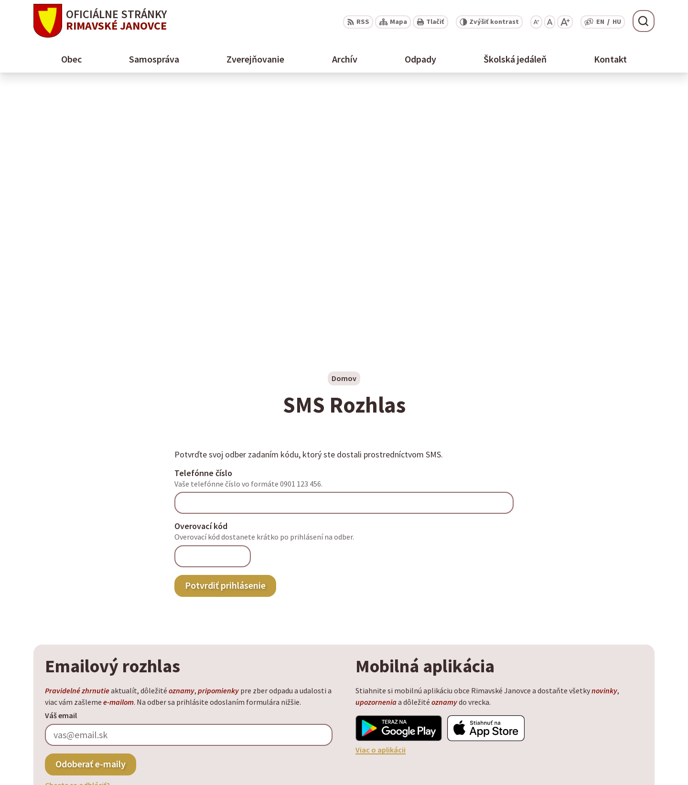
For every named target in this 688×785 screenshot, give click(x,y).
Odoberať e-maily (90, 503)
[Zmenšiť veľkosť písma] (536, 22)
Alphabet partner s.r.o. (158, 679)
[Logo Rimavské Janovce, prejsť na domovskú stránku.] (100, 21)
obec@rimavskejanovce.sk (610, 749)
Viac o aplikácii (380, 489)
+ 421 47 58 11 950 (593, 726)
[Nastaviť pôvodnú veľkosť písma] (549, 22)
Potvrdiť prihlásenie (225, 324)
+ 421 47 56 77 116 (593, 738)
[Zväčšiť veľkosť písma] (565, 22)
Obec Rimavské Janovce (127, 688)
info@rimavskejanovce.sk (608, 760)
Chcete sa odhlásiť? (77, 524)
